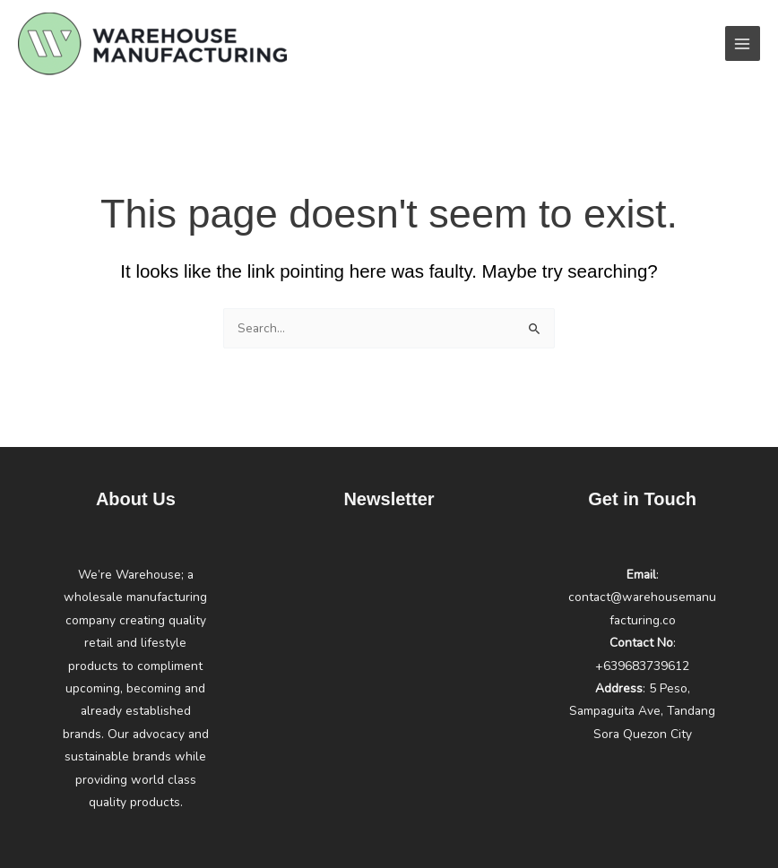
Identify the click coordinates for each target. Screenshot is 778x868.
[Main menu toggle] (742, 43)
